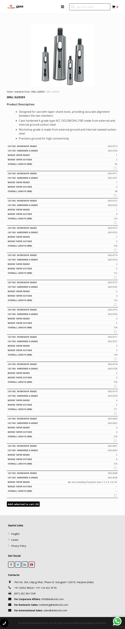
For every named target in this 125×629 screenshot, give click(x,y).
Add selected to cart (23, 504)
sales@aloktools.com (40, 610)
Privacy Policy (18, 545)
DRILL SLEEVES (38, 91)
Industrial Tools (22, 91)
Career (14, 539)
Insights (15, 533)
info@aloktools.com (39, 599)
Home (10, 91)
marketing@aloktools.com (41, 604)
